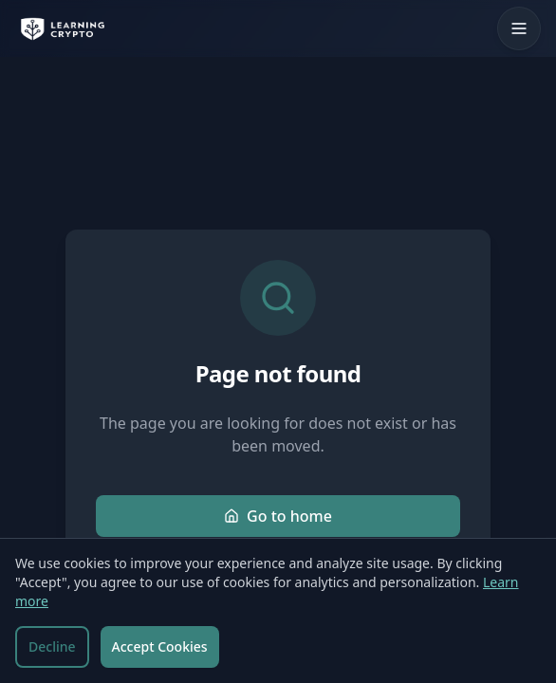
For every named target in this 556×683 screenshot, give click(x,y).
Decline (52, 646)
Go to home (278, 516)
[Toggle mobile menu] (519, 28)
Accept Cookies (160, 646)
